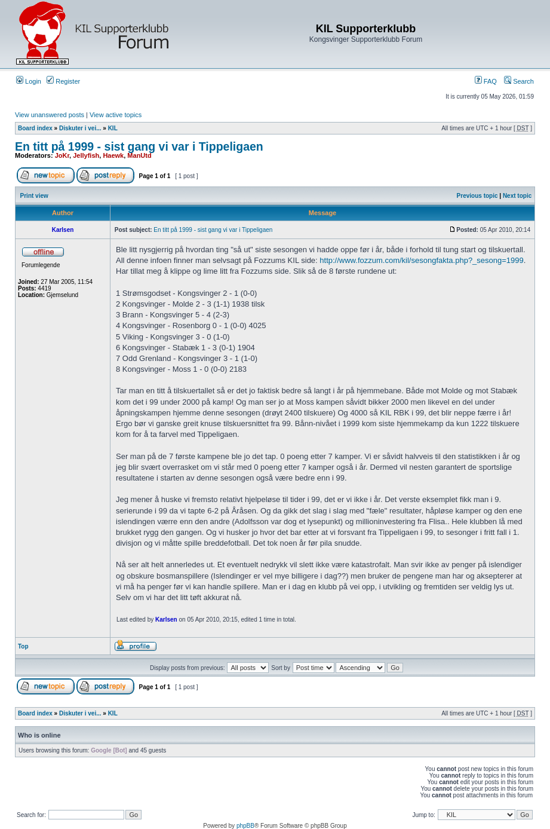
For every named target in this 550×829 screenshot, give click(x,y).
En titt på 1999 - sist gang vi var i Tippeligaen (139, 146)
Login (28, 81)
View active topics (116, 114)
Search (519, 81)
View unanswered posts (49, 114)
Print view (34, 195)
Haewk (113, 155)
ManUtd (139, 155)
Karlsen (166, 619)
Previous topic (477, 195)
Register (63, 81)
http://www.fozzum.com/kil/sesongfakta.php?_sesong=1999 (421, 260)
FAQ (486, 81)
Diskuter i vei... (80, 128)
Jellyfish (86, 155)
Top (23, 646)
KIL (113, 128)
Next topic (517, 195)
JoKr (62, 155)
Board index (35, 128)
